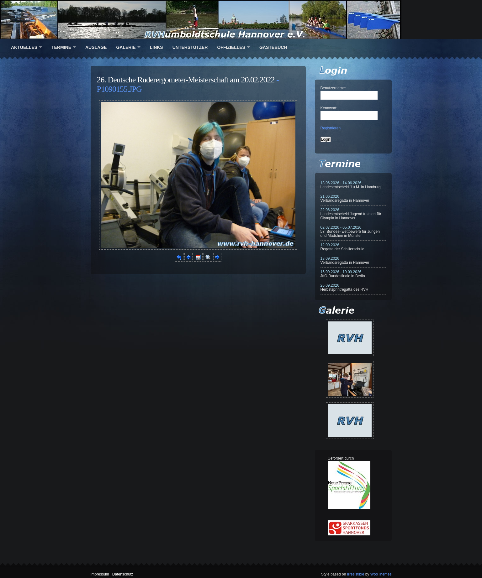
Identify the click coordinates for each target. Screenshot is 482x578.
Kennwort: (328, 108)
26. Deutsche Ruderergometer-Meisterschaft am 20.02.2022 (186, 79)
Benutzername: (333, 88)
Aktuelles (24, 47)
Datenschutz (122, 574)
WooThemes (381, 574)
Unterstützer (190, 47)
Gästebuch (273, 47)
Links (156, 47)
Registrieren (330, 128)
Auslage (96, 47)
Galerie (125, 47)
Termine (61, 47)
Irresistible (355, 574)
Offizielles (231, 47)
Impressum (100, 574)
